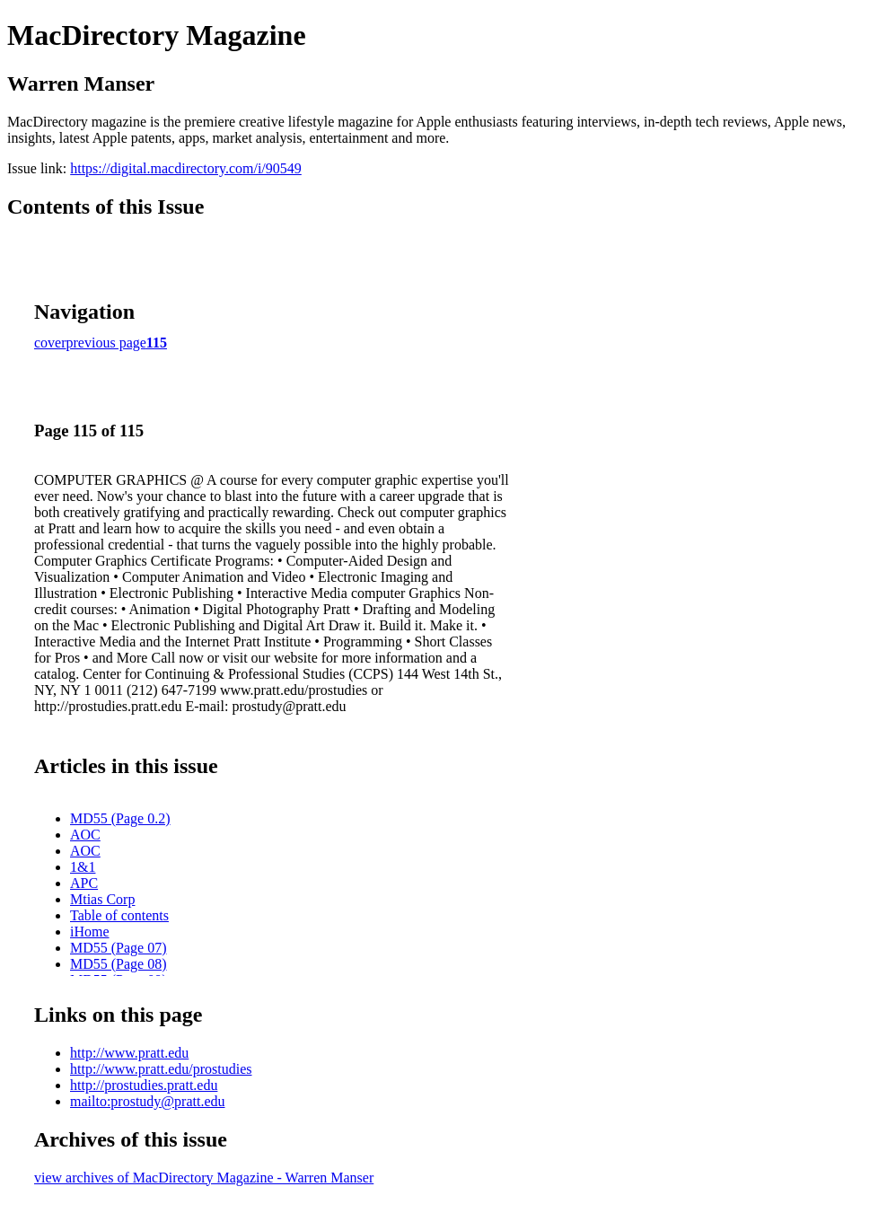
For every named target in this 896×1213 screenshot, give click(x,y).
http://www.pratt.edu (129, 1052)
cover (50, 342)
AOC (85, 834)
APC (84, 883)
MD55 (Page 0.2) (120, 818)
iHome (90, 931)
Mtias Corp (102, 899)
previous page (106, 342)
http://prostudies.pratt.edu (143, 1085)
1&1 (82, 867)
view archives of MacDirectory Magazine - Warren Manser (203, 1177)
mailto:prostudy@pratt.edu (147, 1101)
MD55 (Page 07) (118, 947)
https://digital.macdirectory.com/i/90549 (186, 168)
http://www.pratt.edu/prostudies (161, 1069)
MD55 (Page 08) (118, 963)
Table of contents (119, 915)
